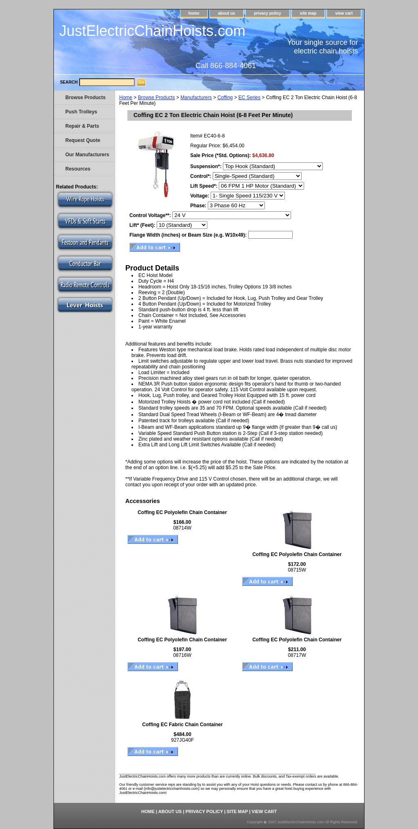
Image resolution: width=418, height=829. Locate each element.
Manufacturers (196, 97)
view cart (344, 13)
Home (125, 97)
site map (308, 13)
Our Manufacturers (87, 154)
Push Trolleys (81, 112)
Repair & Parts (82, 126)
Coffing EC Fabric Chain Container (182, 724)
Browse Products (156, 97)
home (194, 13)
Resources (77, 169)
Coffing (225, 97)
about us (226, 13)
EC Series (249, 97)
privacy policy (267, 13)
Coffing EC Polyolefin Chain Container (182, 512)
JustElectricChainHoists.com (152, 30)
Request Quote (82, 140)
